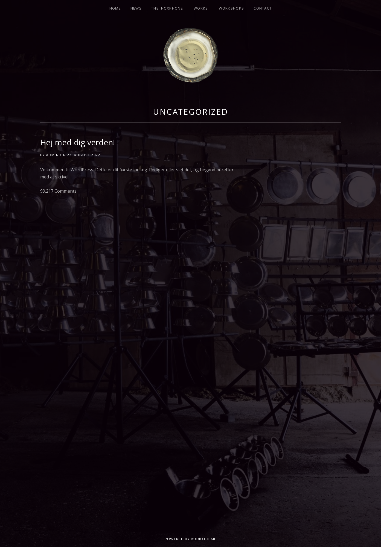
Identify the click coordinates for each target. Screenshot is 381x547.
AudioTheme (203, 538)
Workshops (231, 8)
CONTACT (263, 8)
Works (201, 8)
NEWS (136, 8)
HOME (115, 8)
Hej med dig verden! (77, 142)
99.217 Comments (58, 191)
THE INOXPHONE (167, 8)
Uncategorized (190, 111)
